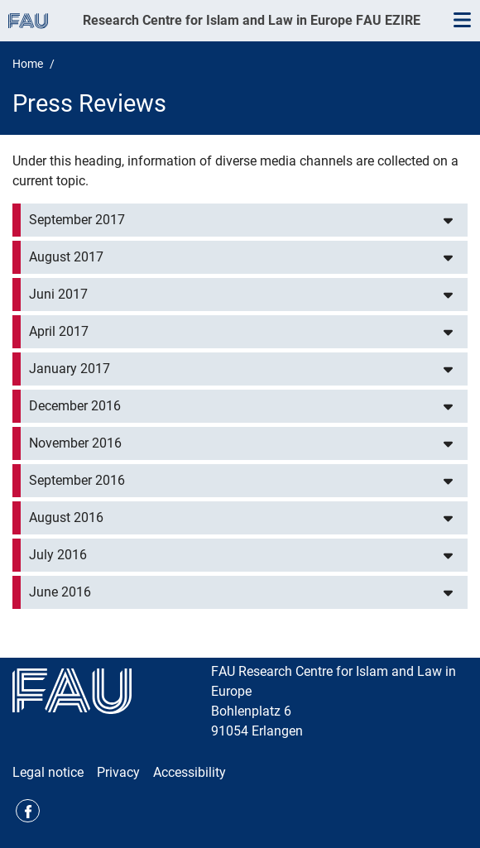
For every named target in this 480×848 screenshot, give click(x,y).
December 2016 (75, 406)
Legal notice (48, 772)
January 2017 (69, 368)
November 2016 (75, 443)
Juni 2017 (58, 294)
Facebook (28, 811)
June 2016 (60, 592)
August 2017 (66, 257)
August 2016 (66, 517)
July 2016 (58, 555)
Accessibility (189, 772)
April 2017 (59, 331)
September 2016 (77, 480)
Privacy (118, 772)
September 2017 (77, 220)
